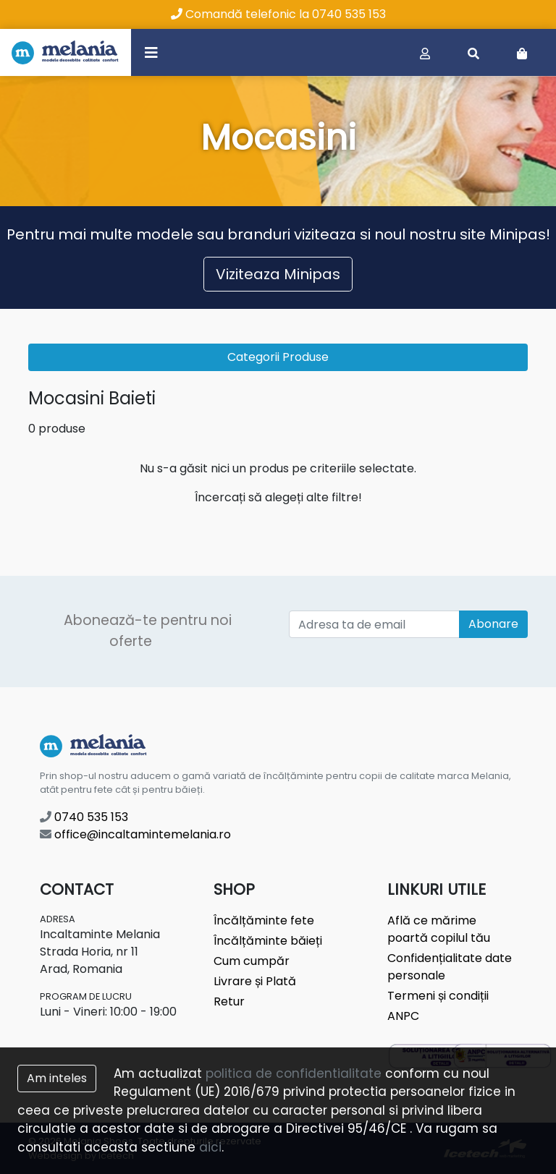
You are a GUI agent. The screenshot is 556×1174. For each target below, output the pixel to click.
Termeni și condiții (438, 995)
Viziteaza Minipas (278, 274)
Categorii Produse (278, 357)
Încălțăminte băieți (268, 940)
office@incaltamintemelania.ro (135, 834)
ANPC (403, 1016)
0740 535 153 (84, 817)
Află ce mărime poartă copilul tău (438, 929)
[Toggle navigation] (151, 52)
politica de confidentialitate (294, 1073)
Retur (229, 1001)
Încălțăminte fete (264, 920)
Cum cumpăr (252, 961)
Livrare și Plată (255, 981)
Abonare (493, 624)
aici (210, 1147)
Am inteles (57, 1078)
